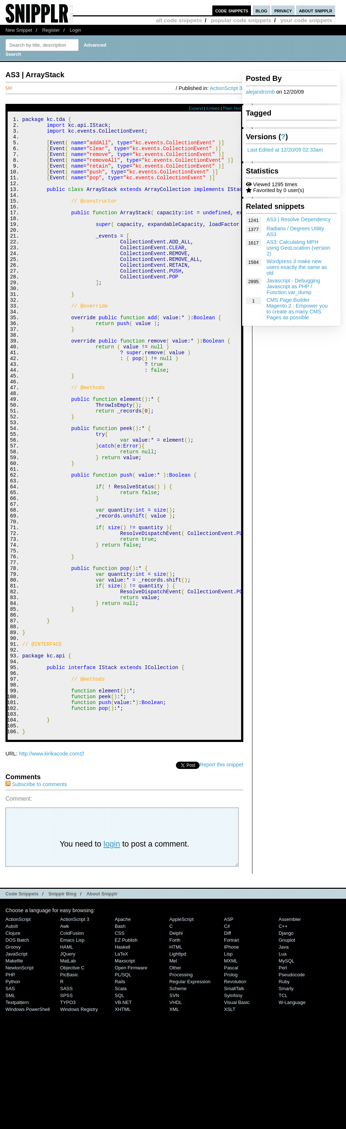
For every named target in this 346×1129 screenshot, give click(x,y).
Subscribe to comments (36, 900)
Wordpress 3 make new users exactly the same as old (297, 267)
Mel (173, 1076)
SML (10, 1111)
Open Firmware (131, 1083)
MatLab (68, 1076)
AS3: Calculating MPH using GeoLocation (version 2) (298, 248)
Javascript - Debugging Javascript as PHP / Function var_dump (293, 286)
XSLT (229, 1125)
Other (175, 1083)
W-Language (292, 1118)
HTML (175, 1063)
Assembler (290, 1035)
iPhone (231, 1063)
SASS (66, 1104)
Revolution (235, 1097)
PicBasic (69, 1090)
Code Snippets (22, 1009)
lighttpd (177, 1070)
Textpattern (17, 1118)
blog (261, 10)
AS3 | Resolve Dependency (299, 219)
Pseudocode (292, 1090)
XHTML (123, 1125)
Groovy (13, 1063)
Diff (227, 1049)
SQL (119, 1111)
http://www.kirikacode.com (49, 869)
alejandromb (260, 92)
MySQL (286, 1076)
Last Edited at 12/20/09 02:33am (285, 150)
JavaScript (16, 1070)
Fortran (231, 1056)
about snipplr (315, 10)
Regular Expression (190, 1097)
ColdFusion (72, 1049)
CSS (120, 1049)
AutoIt (11, 1042)
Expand (196, 108)
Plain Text (232, 108)
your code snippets (306, 20)
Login (75, 30)
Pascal (231, 1083)
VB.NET (123, 1118)
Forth (174, 1056)
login (111, 959)
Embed (213, 108)
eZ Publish (126, 1056)
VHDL (175, 1118)
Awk (64, 1042)
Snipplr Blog (62, 1009)
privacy (283, 10)
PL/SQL (123, 1090)
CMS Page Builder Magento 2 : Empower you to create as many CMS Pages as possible (297, 308)
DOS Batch (17, 1056)
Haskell (122, 1063)
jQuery (67, 1070)
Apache (123, 1035)
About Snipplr (102, 1009)
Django (286, 1049)
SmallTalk (234, 1104)
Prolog (230, 1090)
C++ (283, 1042)
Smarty (286, 1104)
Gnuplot (287, 1056)
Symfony (233, 1111)
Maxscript (125, 1076)
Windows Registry (79, 1125)
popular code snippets (241, 20)
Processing (181, 1090)
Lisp (228, 1070)
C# (227, 1042)
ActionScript (18, 1035)
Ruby (284, 1097)
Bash (120, 1042)
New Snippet (18, 30)
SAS (10, 1104)
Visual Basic (236, 1118)
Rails (120, 1097)
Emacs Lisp (72, 1056)
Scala (120, 1104)
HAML (66, 1063)
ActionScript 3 (226, 88)
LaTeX (121, 1070)
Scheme (178, 1104)
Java (283, 1063)
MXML (230, 1076)
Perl (283, 1083)
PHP (10, 1090)
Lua (283, 1070)
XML (174, 1125)
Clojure (12, 1049)
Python (12, 1097)
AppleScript (181, 1035)
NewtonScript (19, 1083)
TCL (283, 1111)
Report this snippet (221, 880)
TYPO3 (67, 1118)
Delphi (176, 1049)
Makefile (14, 1076)
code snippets (231, 10)
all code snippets (179, 20)
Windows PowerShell (27, 1125)
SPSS (66, 1111)
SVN (174, 1111)
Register (51, 30)
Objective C (72, 1083)
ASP (228, 1035)
